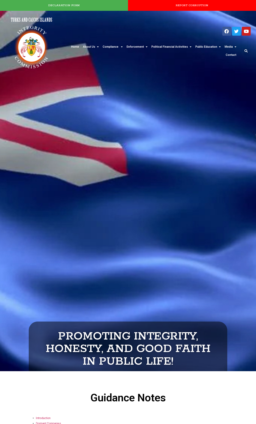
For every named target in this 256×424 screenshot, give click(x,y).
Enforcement (137, 47)
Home (75, 46)
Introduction (43, 418)
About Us (91, 47)
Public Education (208, 47)
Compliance (113, 47)
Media (230, 47)
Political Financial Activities (171, 47)
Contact (231, 55)
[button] (246, 51)
